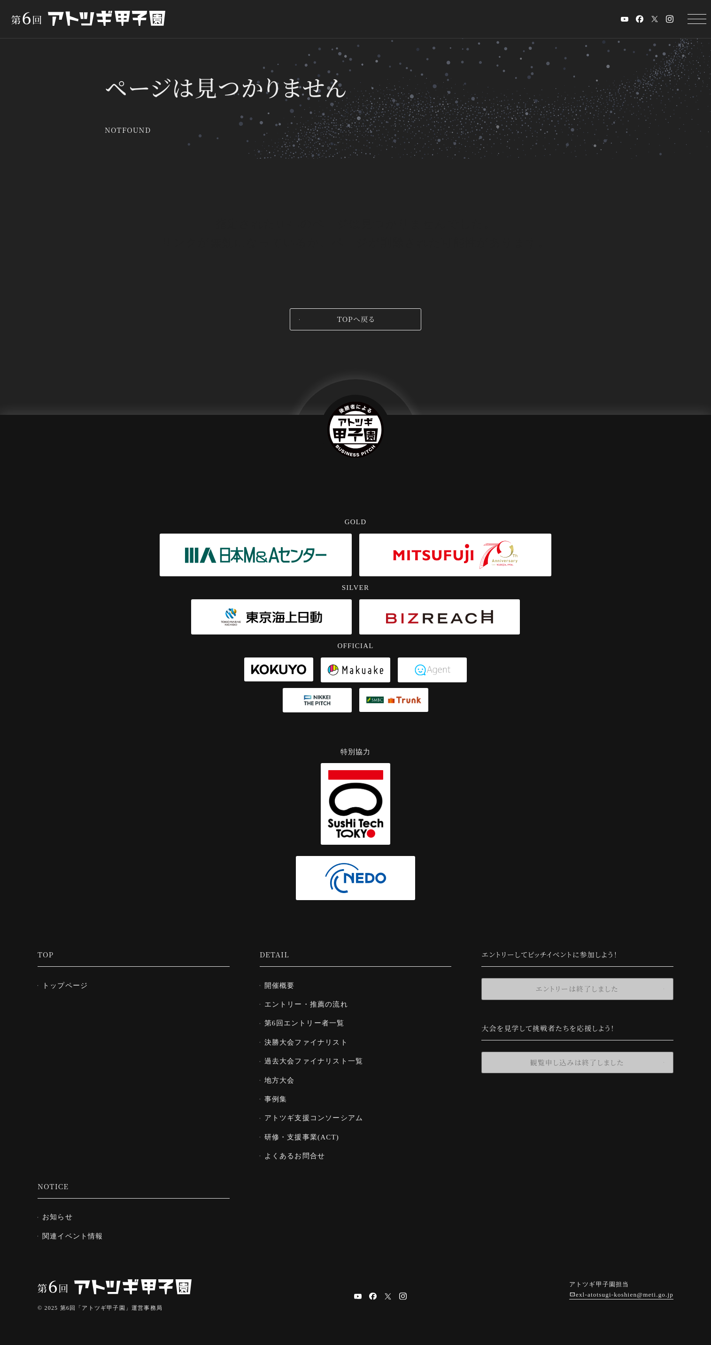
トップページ (69, 985)
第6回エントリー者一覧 (308, 1021)
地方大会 (283, 1077)
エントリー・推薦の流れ (310, 1003)
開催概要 (283, 985)
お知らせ (61, 1211)
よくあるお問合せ (298, 1151)
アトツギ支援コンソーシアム (317, 1114)
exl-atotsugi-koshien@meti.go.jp (624, 1288)
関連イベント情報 (76, 1230)
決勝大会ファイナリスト (310, 1040)
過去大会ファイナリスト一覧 (317, 1058)
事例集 (279, 1096)
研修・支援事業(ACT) (305, 1133)
